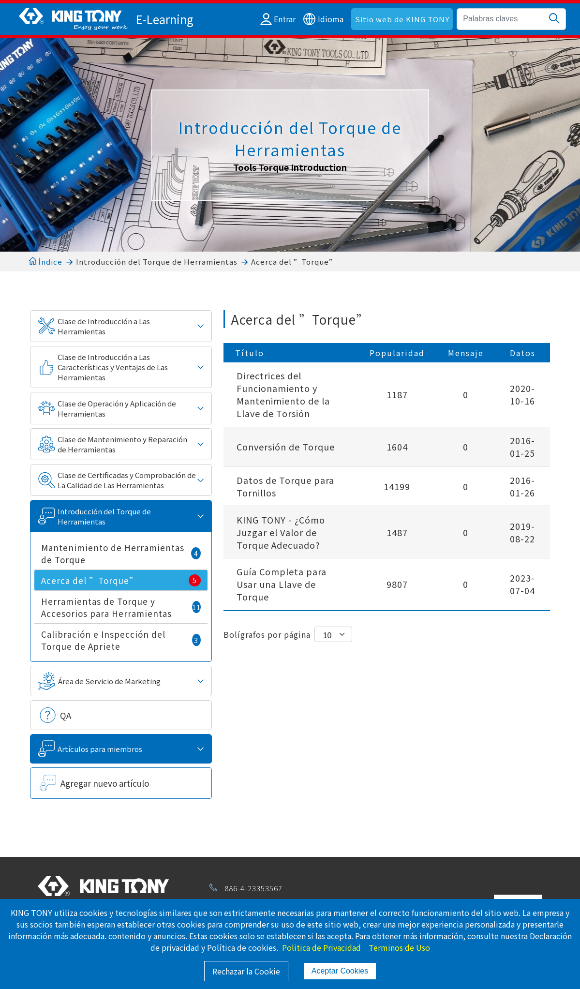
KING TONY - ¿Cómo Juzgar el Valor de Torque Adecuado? (281, 532)
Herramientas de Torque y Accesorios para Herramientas (121, 607)
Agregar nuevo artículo (104, 783)
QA (65, 715)
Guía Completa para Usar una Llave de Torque (282, 584)
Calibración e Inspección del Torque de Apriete (121, 640)
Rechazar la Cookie (246, 971)
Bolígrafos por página (267, 634)
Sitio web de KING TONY (402, 19)
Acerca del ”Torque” (294, 261)
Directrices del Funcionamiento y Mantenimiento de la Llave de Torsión (283, 394)
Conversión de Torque (286, 446)
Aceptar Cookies (340, 971)
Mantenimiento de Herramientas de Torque (121, 553)
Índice (45, 261)
